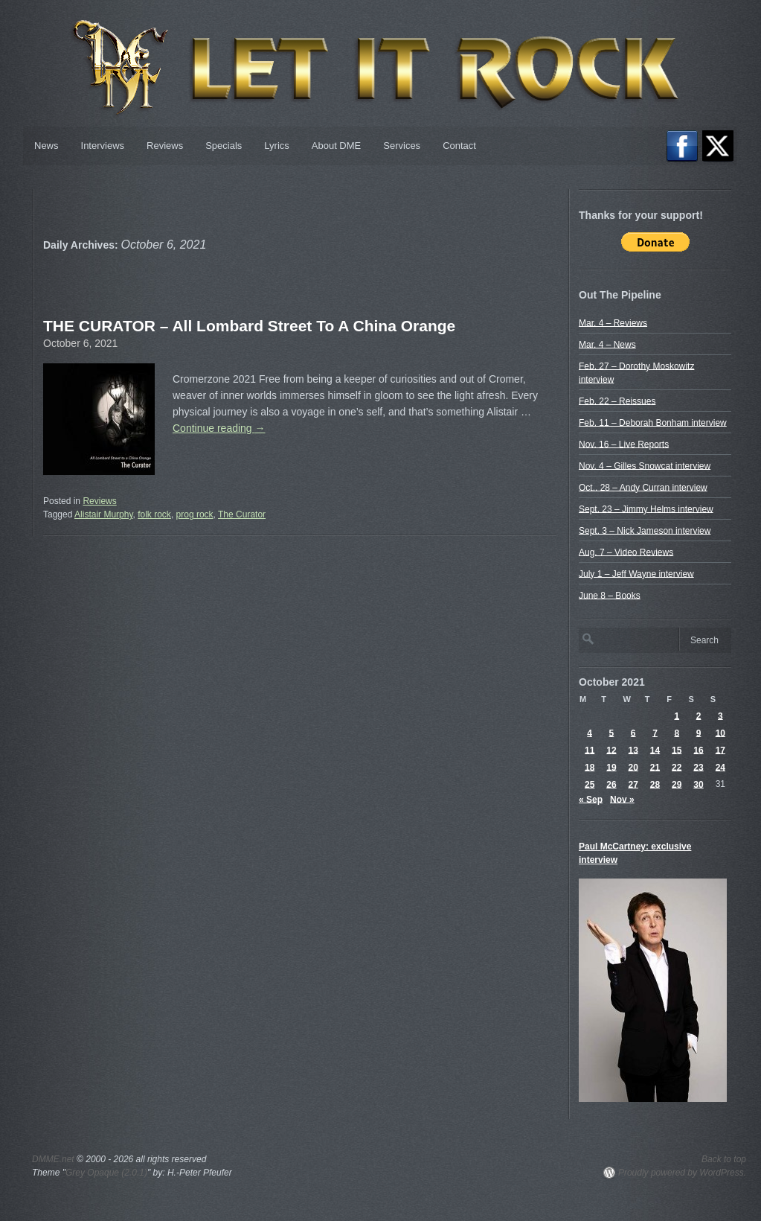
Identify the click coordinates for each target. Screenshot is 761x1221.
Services (401, 145)
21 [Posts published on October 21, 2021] (655, 767)
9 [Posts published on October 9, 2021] (698, 732)
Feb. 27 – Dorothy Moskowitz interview (636, 372)
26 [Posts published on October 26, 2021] (611, 784)
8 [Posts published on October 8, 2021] (676, 732)
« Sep (591, 799)
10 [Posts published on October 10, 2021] (720, 732)
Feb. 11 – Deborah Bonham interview (653, 422)
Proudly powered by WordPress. (682, 1172)
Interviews (103, 145)
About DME (336, 145)
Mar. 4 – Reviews (613, 322)
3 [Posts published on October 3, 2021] (720, 715)
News (46, 145)
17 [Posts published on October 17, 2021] (720, 750)
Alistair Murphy (103, 514)
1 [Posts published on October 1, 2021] (676, 715)
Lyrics (276, 145)
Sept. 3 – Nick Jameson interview (644, 530)
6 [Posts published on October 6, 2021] (633, 732)
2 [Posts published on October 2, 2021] (698, 715)
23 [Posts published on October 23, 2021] (698, 767)
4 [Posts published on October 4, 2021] (589, 732)
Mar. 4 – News (607, 344)
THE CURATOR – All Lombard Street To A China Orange (249, 325)
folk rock (154, 514)
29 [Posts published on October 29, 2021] (676, 784)
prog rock (194, 514)
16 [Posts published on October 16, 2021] (698, 750)
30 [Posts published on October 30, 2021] (698, 784)
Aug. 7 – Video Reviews (626, 551)
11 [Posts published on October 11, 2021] (589, 750)
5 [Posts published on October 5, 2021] (611, 732)
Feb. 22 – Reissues (617, 400)
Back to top (723, 1159)
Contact (459, 145)
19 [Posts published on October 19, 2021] (611, 767)
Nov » (622, 799)
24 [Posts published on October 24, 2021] (720, 767)
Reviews (165, 145)
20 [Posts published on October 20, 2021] (633, 767)
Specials (223, 145)
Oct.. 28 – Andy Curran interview (643, 487)
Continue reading (219, 428)
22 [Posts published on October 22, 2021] (676, 767)
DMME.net (53, 1159)
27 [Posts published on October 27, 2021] (633, 784)
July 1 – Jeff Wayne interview (636, 573)
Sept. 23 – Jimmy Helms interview (646, 508)
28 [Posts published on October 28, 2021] (655, 784)
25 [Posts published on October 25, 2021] (589, 784)
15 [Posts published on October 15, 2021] (676, 750)
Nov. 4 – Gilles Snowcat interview (644, 465)
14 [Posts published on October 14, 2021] (655, 750)
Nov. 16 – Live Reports (624, 444)
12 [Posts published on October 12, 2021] (611, 750)
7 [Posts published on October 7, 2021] (655, 732)
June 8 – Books (609, 595)
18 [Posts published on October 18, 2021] (589, 767)
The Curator (242, 514)
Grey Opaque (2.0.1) (106, 1172)
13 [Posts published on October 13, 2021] (633, 750)
